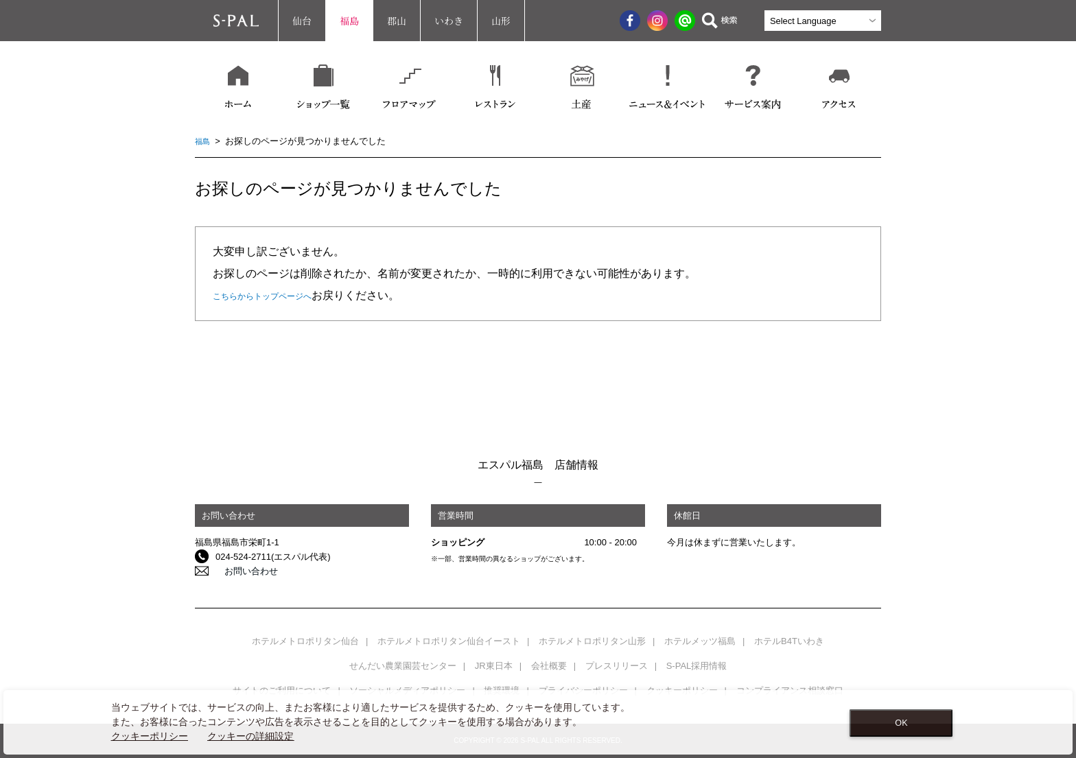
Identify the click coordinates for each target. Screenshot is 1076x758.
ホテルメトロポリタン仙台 (305, 641)
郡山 (396, 20)
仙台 (302, 20)
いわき (448, 20)
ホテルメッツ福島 (700, 641)
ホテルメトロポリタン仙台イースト (448, 641)
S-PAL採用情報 (696, 666)
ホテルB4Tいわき (789, 641)
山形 (501, 20)
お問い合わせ (242, 571)
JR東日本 (494, 666)
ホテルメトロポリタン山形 (592, 641)
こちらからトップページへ (278, 295)
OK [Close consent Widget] (901, 723)
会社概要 (549, 666)
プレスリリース (616, 666)
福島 (349, 20)
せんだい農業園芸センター (402, 666)
